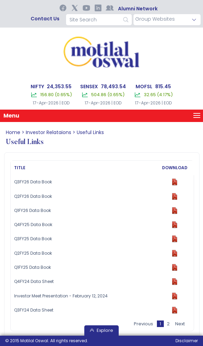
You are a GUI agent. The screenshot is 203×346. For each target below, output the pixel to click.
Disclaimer (186, 341)
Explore (101, 330)
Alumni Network (138, 9)
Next (180, 323)
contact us (45, 19)
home (13, 132)
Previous (143, 323)
